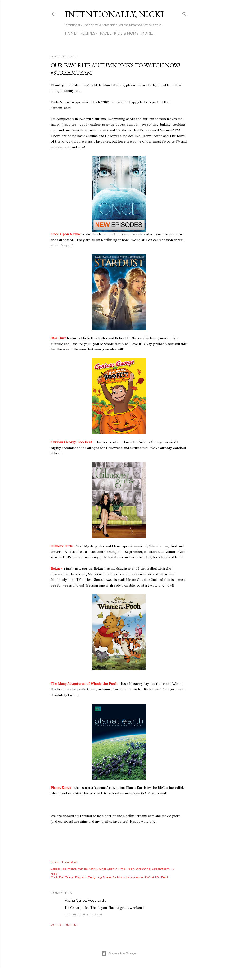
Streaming (143, 868)
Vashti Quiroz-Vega (80, 900)
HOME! (71, 33)
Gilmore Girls (62, 546)
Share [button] (55, 862)
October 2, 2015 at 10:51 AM (83, 914)
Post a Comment (64, 925)
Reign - (56, 568)
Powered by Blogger (119, 953)
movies (82, 868)
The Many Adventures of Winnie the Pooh (84, 683)
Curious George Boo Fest (71, 442)
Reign (130, 868)
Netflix (93, 868)
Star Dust (59, 338)
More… (147, 33)
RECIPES (87, 33)
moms (71, 868)
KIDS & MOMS (126, 33)
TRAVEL (104, 33)
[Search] (184, 13)
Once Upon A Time (66, 234)
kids (63, 868)
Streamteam (160, 868)
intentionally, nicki (114, 14)
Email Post (69, 862)
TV (172, 868)
